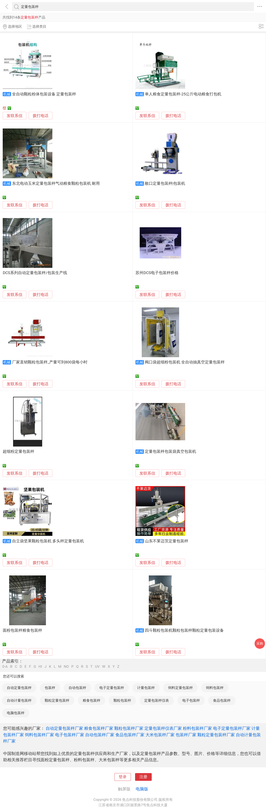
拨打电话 (40, 116)
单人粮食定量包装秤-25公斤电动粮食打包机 (183, 94)
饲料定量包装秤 (180, 688)
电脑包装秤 (16, 713)
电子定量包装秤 (111, 688)
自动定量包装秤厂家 (64, 728)
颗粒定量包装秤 (57, 700)
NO (66, 666)
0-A (5, 666)
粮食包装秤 (91, 700)
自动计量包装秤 (19, 700)
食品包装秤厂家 (129, 734)
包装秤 (50, 688)
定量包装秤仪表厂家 (163, 728)
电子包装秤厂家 (69, 734)
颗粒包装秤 (122, 700)
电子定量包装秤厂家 (231, 728)
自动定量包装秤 (19, 688)
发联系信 (14, 116)
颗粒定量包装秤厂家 (216, 734)
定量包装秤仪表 (156, 700)
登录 (123, 777)
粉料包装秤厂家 (197, 728)
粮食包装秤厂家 (98, 728)
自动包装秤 (77, 688)
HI (40, 666)
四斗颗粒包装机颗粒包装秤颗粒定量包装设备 (184, 630)
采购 (259, 643)
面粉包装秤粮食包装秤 (22, 630)
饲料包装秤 (215, 688)
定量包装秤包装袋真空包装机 (170, 451)
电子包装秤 (191, 700)
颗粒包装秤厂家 (128, 728)
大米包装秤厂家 (160, 734)
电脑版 (142, 788)
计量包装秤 (146, 688)
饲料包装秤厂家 (39, 734)
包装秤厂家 (186, 734)
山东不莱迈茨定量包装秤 (166, 541)
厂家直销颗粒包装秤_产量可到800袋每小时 (49, 362)
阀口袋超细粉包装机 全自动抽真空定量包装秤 (185, 362)
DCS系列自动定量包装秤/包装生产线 (35, 273)
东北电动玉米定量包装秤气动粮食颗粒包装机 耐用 (56, 183)
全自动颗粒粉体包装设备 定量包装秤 (44, 94)
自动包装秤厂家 (99, 734)
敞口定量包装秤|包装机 (165, 183)
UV (97, 666)
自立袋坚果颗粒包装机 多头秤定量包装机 (48, 541)
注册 (143, 777)
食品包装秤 (222, 700)
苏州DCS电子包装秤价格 (157, 273)
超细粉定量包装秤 (18, 451)
